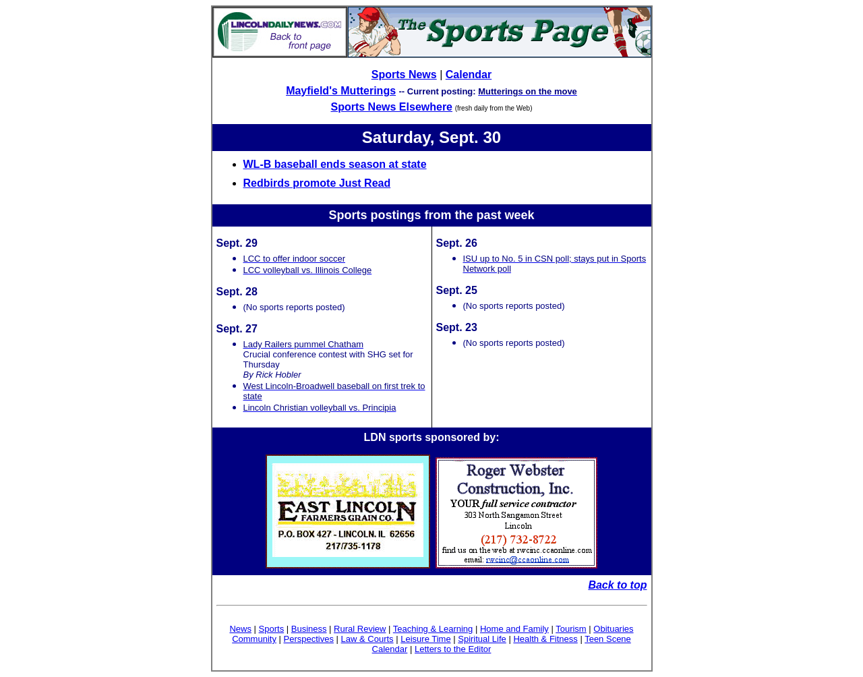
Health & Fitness (545, 639)
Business (309, 629)
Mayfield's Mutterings (341, 90)
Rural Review (360, 629)
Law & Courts (367, 639)
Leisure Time (425, 639)
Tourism (571, 629)
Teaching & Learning (433, 629)
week (519, 215)
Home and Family (514, 629)
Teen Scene (608, 639)
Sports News (404, 74)
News (240, 629)
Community (254, 639)
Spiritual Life (482, 639)
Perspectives (309, 639)
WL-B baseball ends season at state (335, 164)
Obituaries (613, 629)
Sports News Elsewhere (392, 107)
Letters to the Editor (453, 649)
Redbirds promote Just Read (317, 183)
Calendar (469, 74)
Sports (272, 629)
